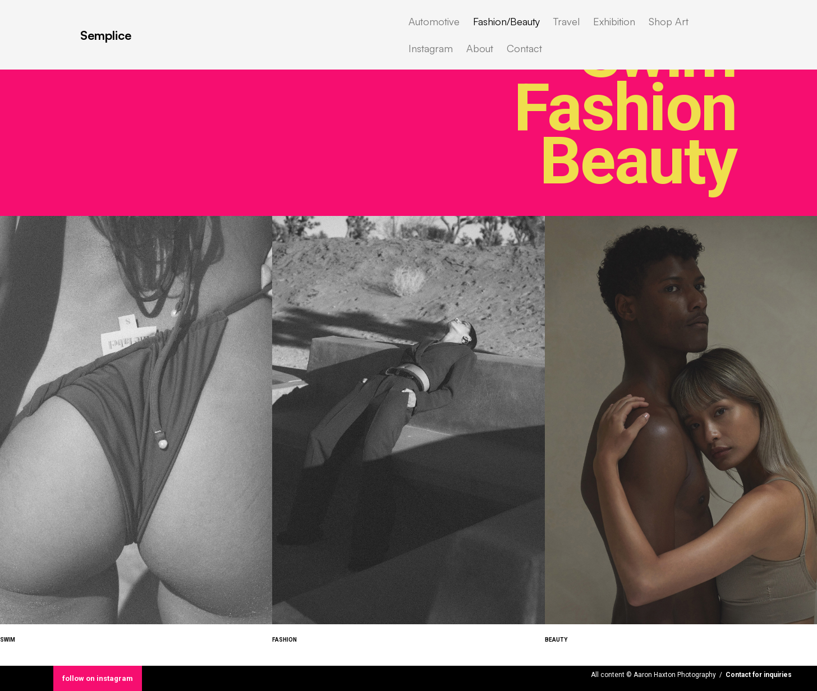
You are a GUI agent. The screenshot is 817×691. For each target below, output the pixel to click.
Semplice (105, 35)
